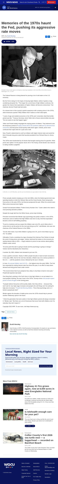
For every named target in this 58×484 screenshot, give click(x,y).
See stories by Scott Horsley (18, 334)
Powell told (24, 288)
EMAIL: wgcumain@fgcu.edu (50, 467)
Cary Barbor (27, 417)
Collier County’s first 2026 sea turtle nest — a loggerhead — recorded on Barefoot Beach (39, 439)
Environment (28, 383)
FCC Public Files (37, 476)
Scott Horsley (11, 36)
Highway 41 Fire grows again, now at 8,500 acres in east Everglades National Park (39, 390)
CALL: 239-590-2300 (49, 463)
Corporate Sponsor (26, 473)
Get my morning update (46, 366)
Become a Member (26, 466)
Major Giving (25, 470)
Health (26, 409)
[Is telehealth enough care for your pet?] (13, 414)
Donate (52, 2)
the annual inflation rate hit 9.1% (17, 263)
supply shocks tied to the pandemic (28, 125)
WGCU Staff (27, 396)
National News (11, 311)
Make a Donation (26, 463)
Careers (35, 473)
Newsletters (47, 477)
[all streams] (56, 7)
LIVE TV (44, 2)
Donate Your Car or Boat (26, 477)
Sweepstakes (36, 463)
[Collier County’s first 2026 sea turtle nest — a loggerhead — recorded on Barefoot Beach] (13, 438)
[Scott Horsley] (4, 326)
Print (54, 36)
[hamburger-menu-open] (3, 2)
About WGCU (36, 466)
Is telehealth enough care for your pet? (38, 413)
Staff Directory (36, 470)
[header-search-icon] (39, 2)
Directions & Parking (49, 470)
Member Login (48, 473)
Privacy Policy (36, 480)
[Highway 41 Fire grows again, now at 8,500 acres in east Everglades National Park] (13, 389)
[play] (4, 7)
